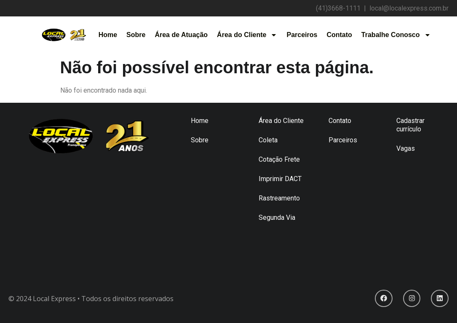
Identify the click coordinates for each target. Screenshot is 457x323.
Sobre (135, 34)
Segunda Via (277, 218)
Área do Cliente (247, 35)
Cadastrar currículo (410, 125)
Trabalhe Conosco (396, 35)
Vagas (405, 148)
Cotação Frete (279, 159)
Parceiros (301, 34)
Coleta (268, 140)
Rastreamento (279, 198)
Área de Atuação (181, 34)
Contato (339, 34)
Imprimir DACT (280, 179)
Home (108, 34)
